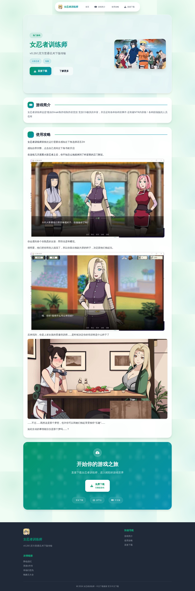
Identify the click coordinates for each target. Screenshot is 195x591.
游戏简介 (128, 536)
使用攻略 (128, 540)
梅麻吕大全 (28, 574)
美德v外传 (28, 565)
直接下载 (128, 544)
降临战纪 (27, 561)
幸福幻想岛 (28, 570)
